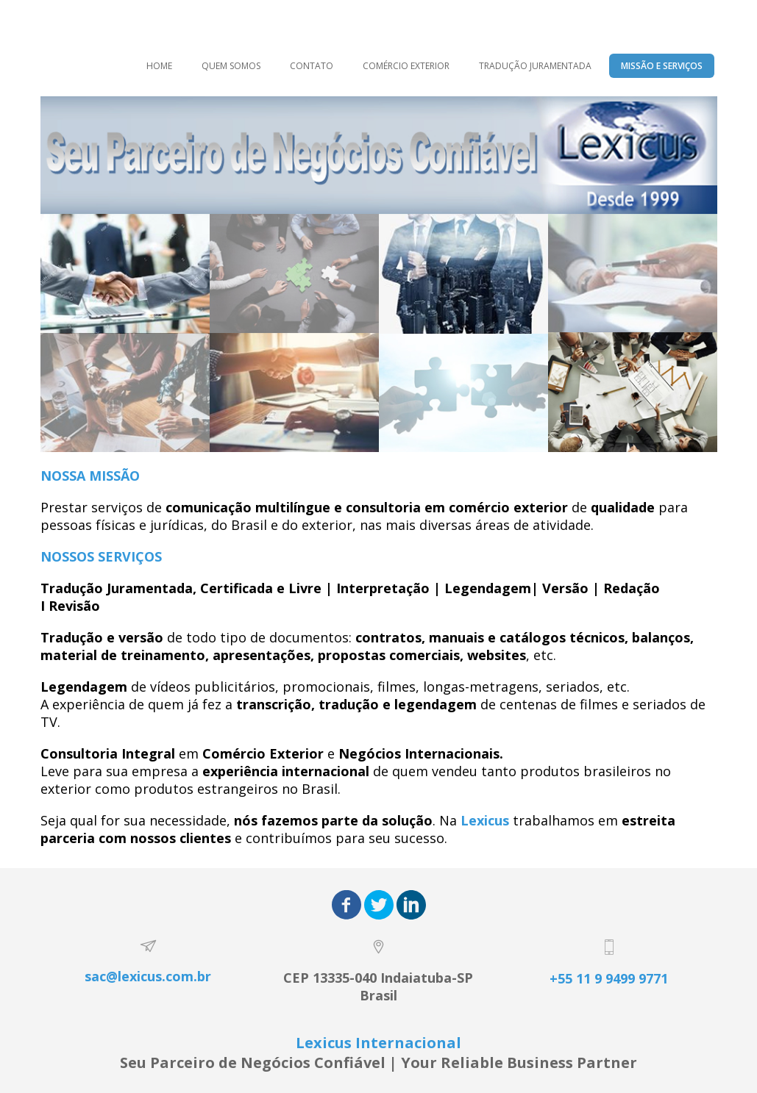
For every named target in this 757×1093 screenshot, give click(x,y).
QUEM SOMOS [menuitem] (231, 66)
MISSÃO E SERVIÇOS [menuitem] (662, 66)
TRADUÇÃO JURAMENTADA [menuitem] (535, 66)
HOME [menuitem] (159, 66)
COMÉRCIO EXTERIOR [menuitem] (406, 66)
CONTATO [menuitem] (311, 66)
